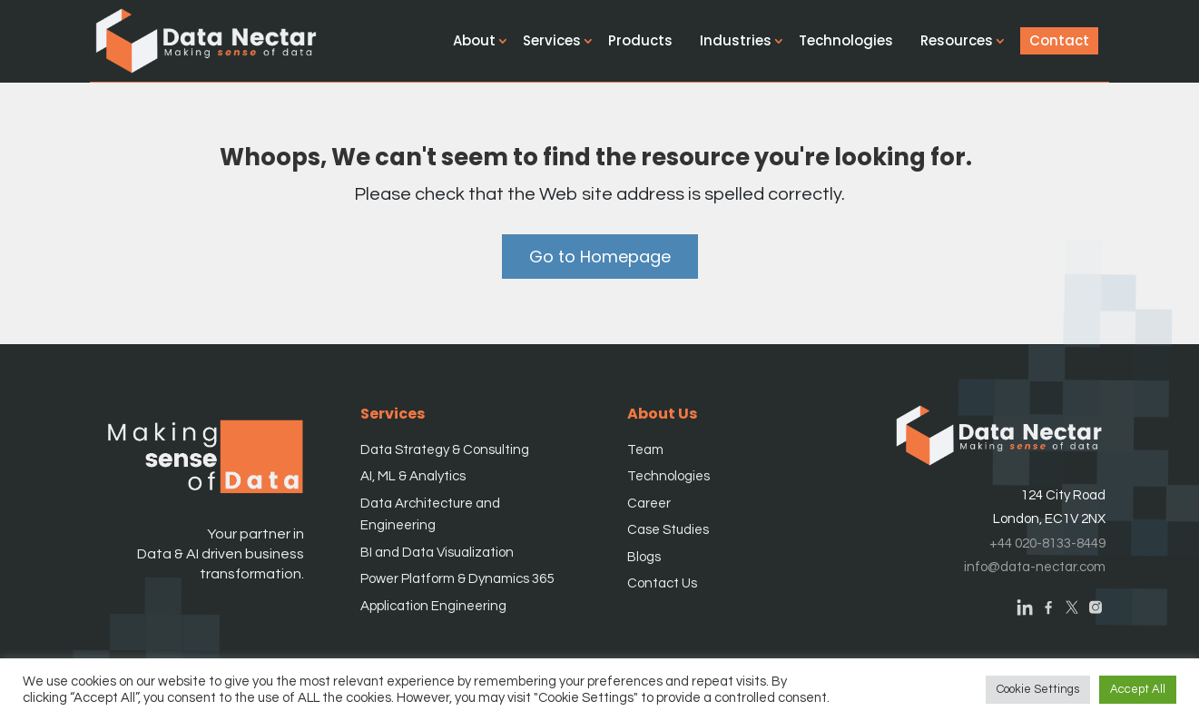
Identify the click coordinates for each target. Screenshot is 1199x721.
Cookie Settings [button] (1038, 689)
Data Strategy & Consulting (444, 450)
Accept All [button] (1137, 689)
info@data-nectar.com (1035, 567)
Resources (965, 41)
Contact (1067, 40)
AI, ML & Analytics (413, 476)
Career (649, 503)
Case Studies (668, 530)
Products (648, 41)
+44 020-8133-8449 (1047, 543)
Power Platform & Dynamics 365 (457, 579)
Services (560, 41)
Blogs (644, 557)
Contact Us (662, 583)
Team (645, 450)
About (482, 41)
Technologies (854, 41)
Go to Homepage (600, 256)
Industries (744, 41)
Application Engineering (433, 606)
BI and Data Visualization (437, 552)
